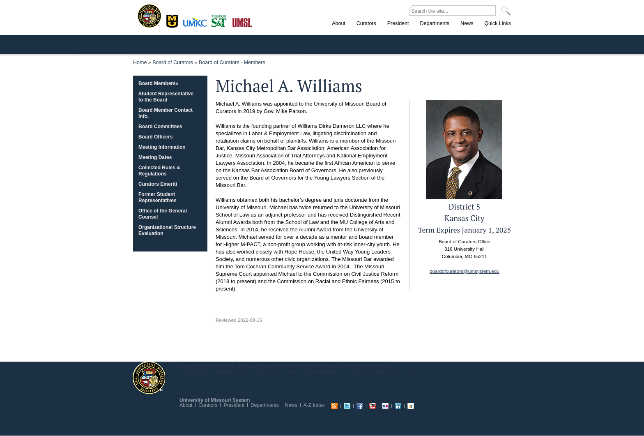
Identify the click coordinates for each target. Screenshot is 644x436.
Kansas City (197, 24)
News (291, 405)
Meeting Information (162, 147)
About (185, 405)
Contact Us (415, 373)
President (233, 405)
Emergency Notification (371, 373)
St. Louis (242, 22)
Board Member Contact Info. (165, 113)
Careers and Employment (312, 373)
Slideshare (410, 406)
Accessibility (219, 373)
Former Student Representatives (157, 197)
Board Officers (155, 137)
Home (140, 62)
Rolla (220, 20)
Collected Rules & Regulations (159, 171)
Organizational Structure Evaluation (167, 230)
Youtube (372, 406)
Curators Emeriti (157, 184)
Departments (265, 405)
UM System (149, 378)
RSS (334, 406)
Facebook (359, 406)
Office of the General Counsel (162, 214)
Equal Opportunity (257, 373)
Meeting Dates (155, 157)
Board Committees (160, 126)
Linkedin (398, 406)
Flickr (385, 406)
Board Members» (158, 83)
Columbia (173, 20)
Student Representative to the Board (165, 97)
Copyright (190, 373)
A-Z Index (314, 405)
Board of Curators (172, 62)
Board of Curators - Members (232, 62)
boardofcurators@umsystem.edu (464, 271)
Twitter (347, 406)
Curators (207, 405)
